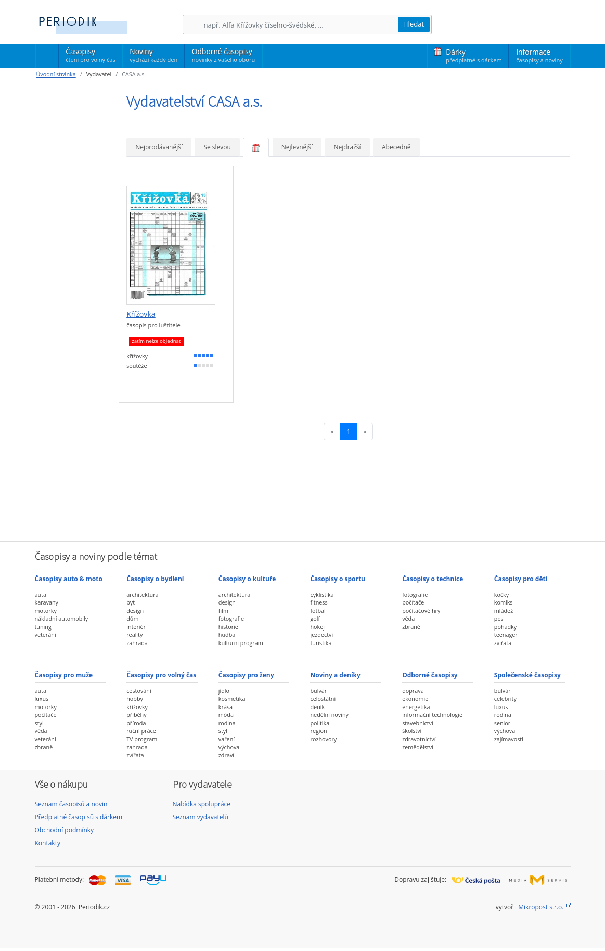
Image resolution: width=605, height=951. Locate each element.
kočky (501, 594)
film (223, 610)
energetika (416, 707)
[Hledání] (300, 24)
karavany (47, 602)
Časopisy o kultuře (247, 578)
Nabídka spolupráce (202, 804)
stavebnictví (417, 723)
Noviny (153, 55)
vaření (226, 739)
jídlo (223, 691)
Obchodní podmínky (64, 830)
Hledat (413, 24)
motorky (46, 610)
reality (134, 634)
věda (408, 618)
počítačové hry (421, 610)
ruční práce (141, 731)
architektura (142, 594)
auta (40, 594)
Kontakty (47, 843)
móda (226, 714)
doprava (413, 691)
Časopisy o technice (432, 578)
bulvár (318, 691)
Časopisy (90, 56)
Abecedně (396, 147)
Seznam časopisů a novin (71, 804)
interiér (136, 627)
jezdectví (321, 634)
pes (499, 618)
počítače (413, 602)
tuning (43, 627)
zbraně (411, 627)
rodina (227, 723)
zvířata (502, 643)
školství (411, 731)
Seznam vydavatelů (200, 817)
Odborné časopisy (223, 55)
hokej (317, 627)
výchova (228, 747)
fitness (318, 602)
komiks (503, 602)
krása (225, 707)
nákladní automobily (61, 618)
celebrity (505, 698)
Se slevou (217, 147)
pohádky (505, 627)
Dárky (473, 56)
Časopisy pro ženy (246, 675)
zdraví (226, 755)
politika (319, 723)
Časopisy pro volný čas (161, 675)
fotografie (231, 618)
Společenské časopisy (527, 675)
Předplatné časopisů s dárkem (79, 817)
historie (228, 627)
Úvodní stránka (56, 74)
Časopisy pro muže (64, 675)
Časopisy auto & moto (68, 578)
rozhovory (323, 739)
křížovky (137, 707)
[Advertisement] (302, 509)
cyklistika (321, 594)
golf (315, 618)
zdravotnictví (418, 739)
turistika (320, 643)
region (318, 731)
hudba (226, 634)
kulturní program (240, 643)
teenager (506, 634)
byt (130, 602)
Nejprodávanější (159, 147)
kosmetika (232, 698)
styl (39, 723)
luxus (42, 698)
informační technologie (432, 714)
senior (502, 723)
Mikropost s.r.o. (540, 907)
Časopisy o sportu (337, 578)
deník (317, 707)
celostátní (323, 698)
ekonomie (415, 698)
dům (132, 618)
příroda (136, 723)
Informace (539, 56)
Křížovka (141, 314)
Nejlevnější (297, 147)
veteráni (45, 634)
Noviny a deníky (335, 675)
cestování (138, 691)
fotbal (317, 610)
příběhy (136, 714)
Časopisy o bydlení (155, 578)
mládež (503, 610)
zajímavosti (508, 739)
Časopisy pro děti (521, 578)
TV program (141, 739)
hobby (134, 698)
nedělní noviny (329, 714)
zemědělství (417, 747)
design (135, 610)
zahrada (137, 643)
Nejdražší (347, 147)
